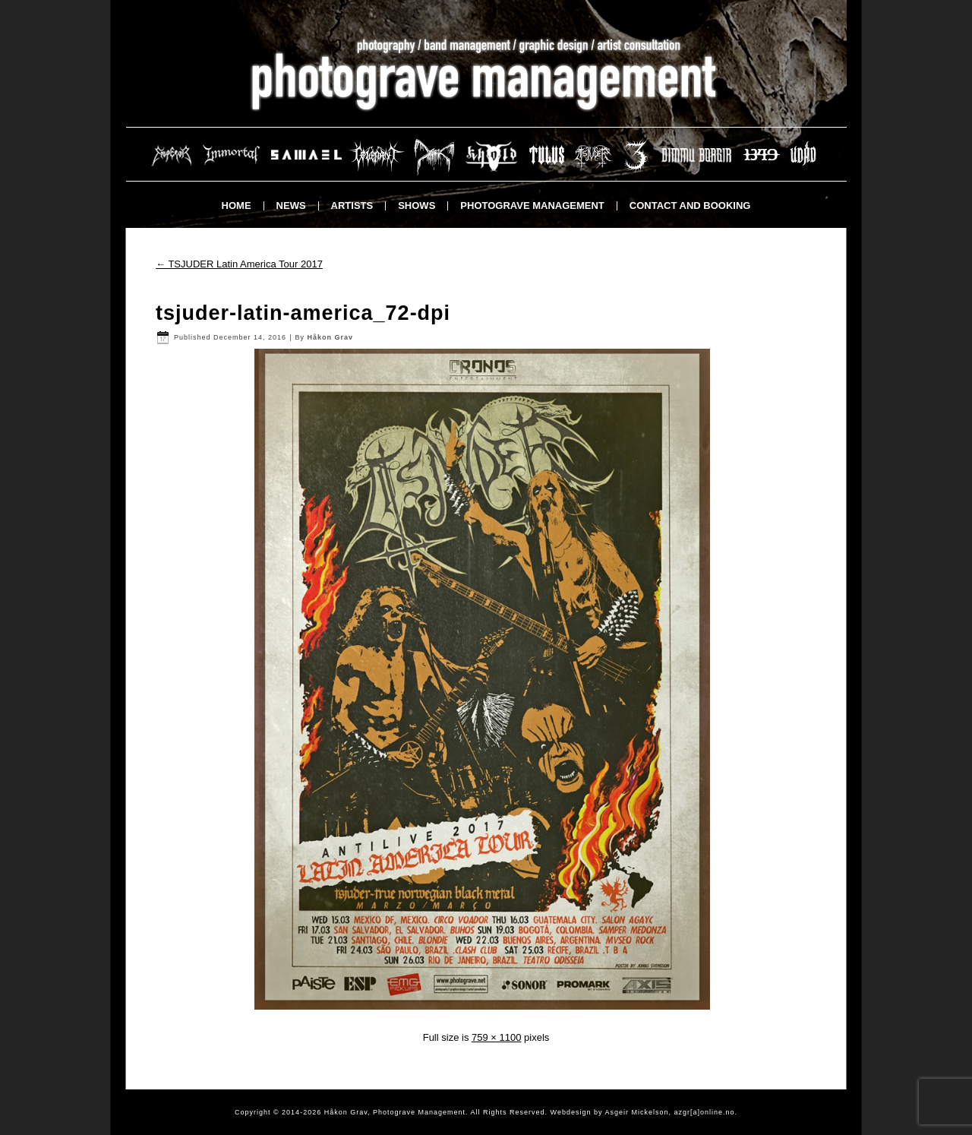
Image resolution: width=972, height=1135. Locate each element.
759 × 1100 (496, 1037)
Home (236, 205)
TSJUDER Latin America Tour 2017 (239, 264)
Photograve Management (532, 205)
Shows (416, 205)
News (291, 205)
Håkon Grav (330, 337)
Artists (352, 205)
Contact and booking (690, 205)
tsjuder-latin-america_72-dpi (303, 313)
